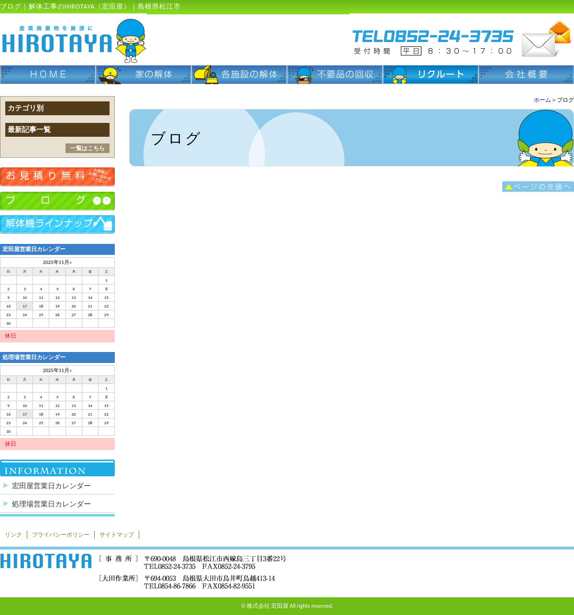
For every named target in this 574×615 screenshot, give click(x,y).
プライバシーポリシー (60, 534)
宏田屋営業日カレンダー (51, 486)
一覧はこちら (87, 148)
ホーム (542, 100)
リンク (13, 534)
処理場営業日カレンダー (51, 504)
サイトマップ (116, 534)
